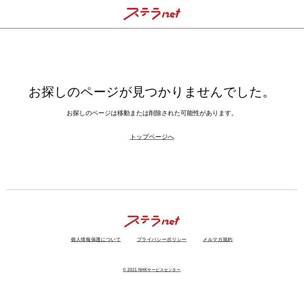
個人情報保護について (96, 239)
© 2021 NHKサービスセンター (151, 270)
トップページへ (152, 136)
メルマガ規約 (218, 239)
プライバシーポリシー (162, 239)
